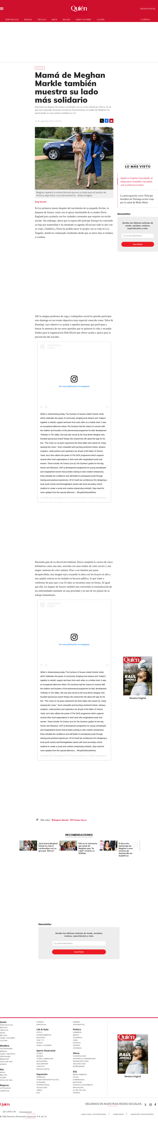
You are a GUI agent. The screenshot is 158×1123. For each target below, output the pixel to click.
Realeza (28, 19)
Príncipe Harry (79, 820)
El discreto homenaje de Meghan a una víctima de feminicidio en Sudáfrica (126, 849)
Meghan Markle (61, 820)
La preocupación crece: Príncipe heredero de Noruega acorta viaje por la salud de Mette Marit (137, 199)
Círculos (41, 19)
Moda (54, 19)
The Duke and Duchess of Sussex (81, 498)
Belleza (66, 19)
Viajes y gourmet (83, 19)
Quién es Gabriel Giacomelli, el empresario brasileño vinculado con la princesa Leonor (137, 181)
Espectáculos (12, 19)
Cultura (100, 19)
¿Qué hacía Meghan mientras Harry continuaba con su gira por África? (48, 847)
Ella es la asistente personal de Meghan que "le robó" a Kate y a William (87, 848)
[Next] (136, 845)
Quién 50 (146, 19)
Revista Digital (148, 8)
